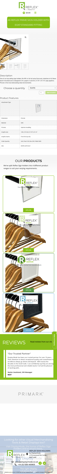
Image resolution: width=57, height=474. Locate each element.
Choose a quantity (14, 88)
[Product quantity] (41, 92)
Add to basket (51, 92)
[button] (25, 37)
